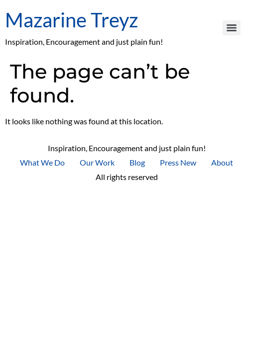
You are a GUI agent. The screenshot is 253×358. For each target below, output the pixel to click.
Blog (137, 162)
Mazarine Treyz (71, 20)
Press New (178, 162)
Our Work (97, 162)
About (222, 162)
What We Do (42, 162)
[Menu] (232, 27)
